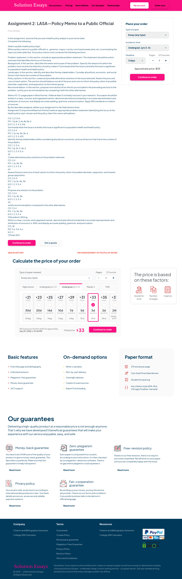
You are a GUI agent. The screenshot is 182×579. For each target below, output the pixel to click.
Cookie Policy (63, 535)
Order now (160, 5)
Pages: (99, 272)
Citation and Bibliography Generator (30, 530)
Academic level (133, 42)
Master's (88, 286)
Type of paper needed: (30, 272)
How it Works (81, 5)
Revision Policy (63, 553)
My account (139, 5)
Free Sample (14, 30)
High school (26, 286)
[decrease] (153, 60)
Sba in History (16, 252)
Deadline (130, 55)
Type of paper (132, 29)
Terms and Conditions (66, 558)
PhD (104, 286)
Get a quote (50, 242)
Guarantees (62, 530)
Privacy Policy (63, 549)
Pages (152, 55)
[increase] (166, 60)
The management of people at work (97, 252)
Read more (15, 470)
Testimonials (113, 5)
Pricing (69, 5)
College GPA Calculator (24, 535)
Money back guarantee (67, 539)
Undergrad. (47, 286)
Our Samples (97, 5)
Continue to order (21, 242)
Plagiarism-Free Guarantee (69, 544)
